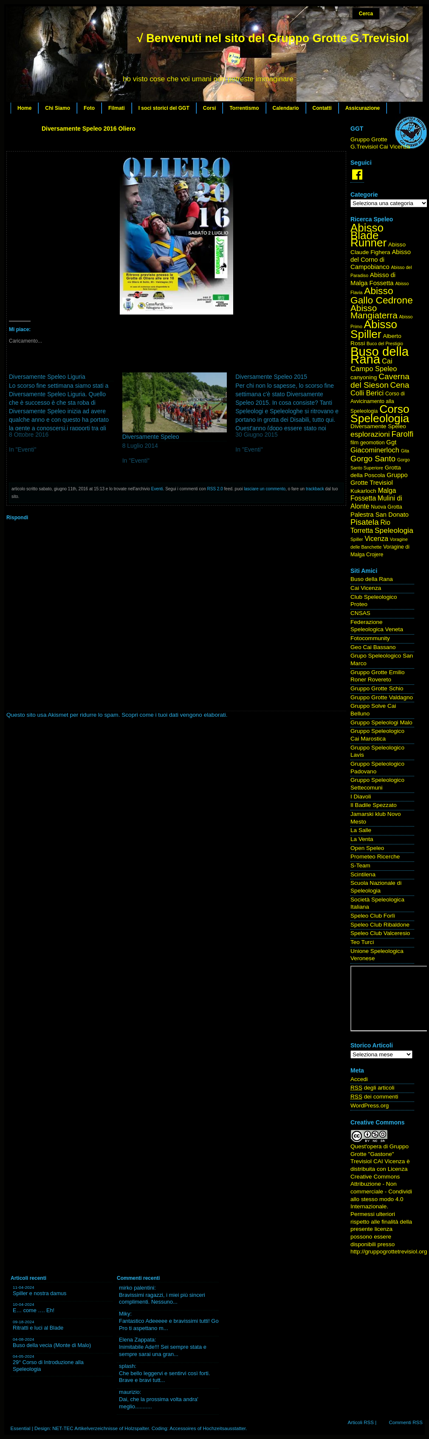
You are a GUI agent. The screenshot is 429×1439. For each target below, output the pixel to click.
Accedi (359, 1079)
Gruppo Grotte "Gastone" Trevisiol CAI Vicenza (379, 1153)
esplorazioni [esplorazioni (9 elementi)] (370, 434)
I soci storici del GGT (163, 108)
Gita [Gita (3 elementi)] (405, 450)
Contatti (322, 108)
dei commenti (374, 1096)
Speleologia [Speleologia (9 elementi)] (394, 530)
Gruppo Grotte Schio (377, 688)
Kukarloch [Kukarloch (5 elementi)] (363, 491)
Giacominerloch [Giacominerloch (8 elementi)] (374, 450)
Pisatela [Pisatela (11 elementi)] (364, 522)
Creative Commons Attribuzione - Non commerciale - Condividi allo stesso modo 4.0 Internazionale (381, 1191)
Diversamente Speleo (150, 436)
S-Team (360, 865)
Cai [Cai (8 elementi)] (387, 361)
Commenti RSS (406, 1422)
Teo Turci (362, 942)
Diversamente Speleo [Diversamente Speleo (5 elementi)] (378, 426)
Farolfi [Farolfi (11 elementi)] (403, 433)
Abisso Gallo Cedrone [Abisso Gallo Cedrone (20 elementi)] (381, 295)
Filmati (116, 108)
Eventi (157, 488)
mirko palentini (136, 1288)
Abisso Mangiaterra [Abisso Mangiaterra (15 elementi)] (374, 311)
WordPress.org (369, 1105)
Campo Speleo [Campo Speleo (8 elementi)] (373, 369)
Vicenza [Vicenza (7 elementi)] (376, 538)
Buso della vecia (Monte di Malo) (52, 1345)
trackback (315, 488)
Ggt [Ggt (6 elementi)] (391, 442)
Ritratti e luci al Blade (38, 1328)
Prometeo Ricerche (375, 856)
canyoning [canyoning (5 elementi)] (363, 377)
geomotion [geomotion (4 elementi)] (372, 443)
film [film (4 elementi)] (354, 443)
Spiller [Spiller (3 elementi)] (356, 539)
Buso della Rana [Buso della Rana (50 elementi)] (379, 355)
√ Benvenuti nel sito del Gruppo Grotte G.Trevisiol (273, 38)
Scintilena (362, 874)
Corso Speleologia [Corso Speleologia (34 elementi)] (379, 414)
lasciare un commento (264, 488)
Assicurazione (362, 108)
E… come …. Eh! (33, 1310)
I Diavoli (360, 796)
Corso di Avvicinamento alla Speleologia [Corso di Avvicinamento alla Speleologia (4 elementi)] (377, 402)
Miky (124, 1313)
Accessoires (182, 1428)
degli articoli (372, 1087)
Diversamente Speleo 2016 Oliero (88, 128)
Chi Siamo (57, 108)
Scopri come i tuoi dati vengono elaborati (173, 715)
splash (127, 1366)
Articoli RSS (360, 1422)
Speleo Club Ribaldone (379, 924)
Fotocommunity (370, 638)
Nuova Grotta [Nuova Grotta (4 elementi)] (386, 507)
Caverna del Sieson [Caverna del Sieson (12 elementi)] (379, 380)
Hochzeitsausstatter (224, 1428)
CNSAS (360, 613)
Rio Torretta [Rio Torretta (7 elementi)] (370, 526)
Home (24, 108)
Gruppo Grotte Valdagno (381, 697)
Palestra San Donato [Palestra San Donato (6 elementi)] (379, 514)
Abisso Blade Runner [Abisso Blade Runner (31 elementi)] (368, 235)
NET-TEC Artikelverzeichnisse (85, 1428)
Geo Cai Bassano (373, 647)
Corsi (209, 108)
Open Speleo (367, 848)
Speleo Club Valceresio (380, 933)
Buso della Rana (371, 579)
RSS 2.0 (215, 488)
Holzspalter (136, 1428)
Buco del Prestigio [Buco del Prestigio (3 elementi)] (385, 343)
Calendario (286, 108)
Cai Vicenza (365, 588)
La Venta (361, 839)
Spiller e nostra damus (39, 1293)
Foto (89, 108)
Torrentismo (244, 108)
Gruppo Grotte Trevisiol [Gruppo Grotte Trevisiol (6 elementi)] (379, 479)
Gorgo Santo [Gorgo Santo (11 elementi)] (372, 458)
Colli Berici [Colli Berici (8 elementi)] (367, 393)
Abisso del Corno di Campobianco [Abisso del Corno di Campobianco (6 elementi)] (380, 259)
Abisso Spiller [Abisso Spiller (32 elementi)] (373, 329)
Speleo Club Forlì (372, 916)
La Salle (360, 830)
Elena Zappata (137, 1339)
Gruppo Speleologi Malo (381, 722)
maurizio (129, 1392)
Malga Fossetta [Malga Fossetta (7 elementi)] (373, 494)
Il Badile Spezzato (373, 805)
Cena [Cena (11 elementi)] (399, 384)
